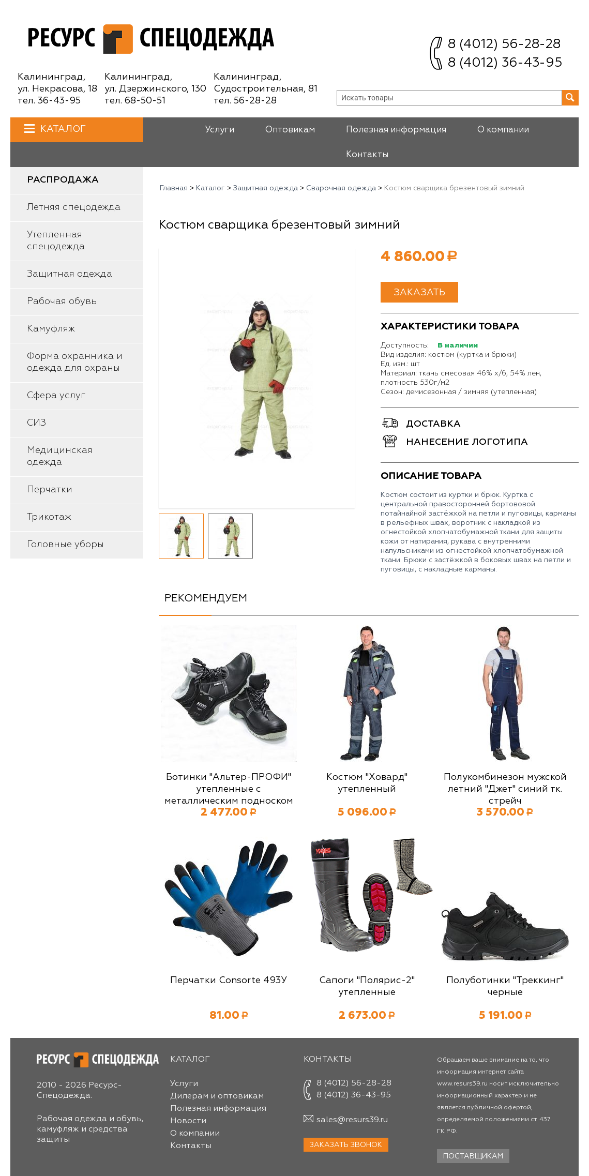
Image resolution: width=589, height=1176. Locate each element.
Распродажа (63, 180)
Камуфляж (51, 329)
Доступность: (405, 345)
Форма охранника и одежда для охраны (75, 362)
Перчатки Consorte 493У (228, 980)
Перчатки (49, 489)
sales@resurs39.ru (352, 1120)
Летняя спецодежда (73, 207)
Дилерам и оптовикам (217, 1096)
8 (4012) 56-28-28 (504, 44)
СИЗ (36, 423)
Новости (188, 1121)
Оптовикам (290, 130)
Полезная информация (396, 130)
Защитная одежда (69, 274)
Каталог (62, 129)
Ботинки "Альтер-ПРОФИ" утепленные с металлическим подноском (228, 789)
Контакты (367, 154)
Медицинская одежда (60, 456)
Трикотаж (49, 517)
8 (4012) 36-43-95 (505, 63)
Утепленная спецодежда (56, 240)
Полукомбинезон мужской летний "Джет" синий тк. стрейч (505, 789)
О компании (503, 130)
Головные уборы (65, 544)
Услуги (219, 130)
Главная (174, 188)
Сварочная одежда (341, 188)
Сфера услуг (56, 395)
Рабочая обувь (62, 301)
